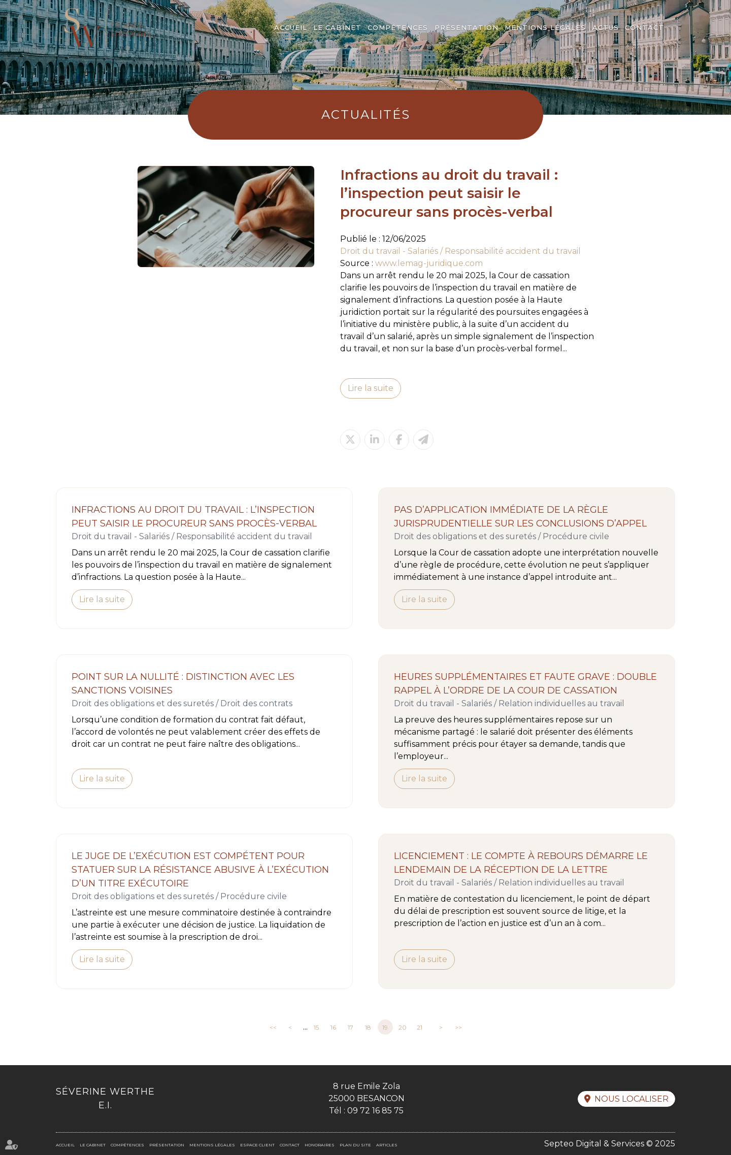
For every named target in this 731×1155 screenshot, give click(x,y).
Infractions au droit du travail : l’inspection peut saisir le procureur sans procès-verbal (194, 516)
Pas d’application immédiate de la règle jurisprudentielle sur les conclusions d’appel (520, 516)
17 (350, 1027)
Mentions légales (545, 27)
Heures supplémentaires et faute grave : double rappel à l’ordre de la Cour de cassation (525, 683)
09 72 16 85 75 (375, 1110)
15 (316, 1027)
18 (368, 1027)
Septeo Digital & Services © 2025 (609, 1143)
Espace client (257, 1144)
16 (333, 1027)
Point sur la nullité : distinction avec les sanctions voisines (183, 683)
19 (385, 1027)
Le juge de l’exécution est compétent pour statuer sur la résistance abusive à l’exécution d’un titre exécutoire (200, 869)
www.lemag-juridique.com (429, 263)
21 (419, 1027)
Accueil (290, 27)
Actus (605, 27)
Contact (644, 27)
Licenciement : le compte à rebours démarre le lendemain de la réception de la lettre (521, 862)
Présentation (467, 27)
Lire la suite (370, 388)
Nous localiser (631, 1099)
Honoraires (320, 1144)
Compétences (398, 27)
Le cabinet (337, 27)
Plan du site (355, 1144)
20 (402, 1027)
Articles (386, 1144)
